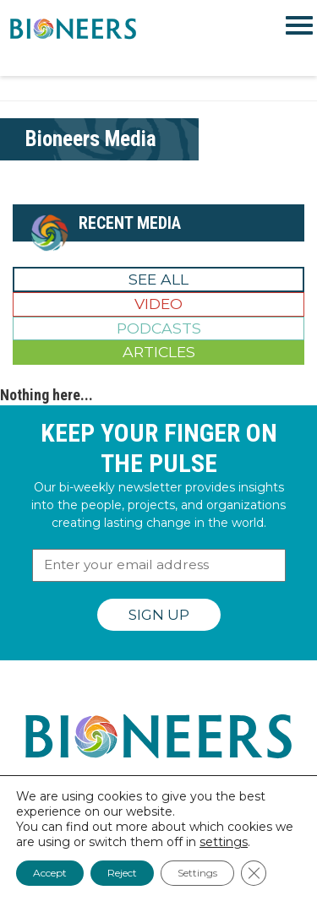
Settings (197, 872)
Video (158, 303)
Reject (122, 872)
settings (223, 841)
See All (158, 279)
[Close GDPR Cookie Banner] (253, 873)
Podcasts (159, 328)
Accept (50, 872)
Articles (159, 352)
